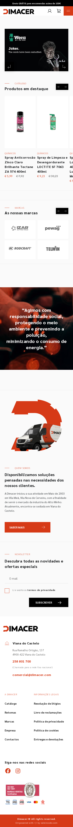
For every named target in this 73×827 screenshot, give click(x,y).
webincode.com (49, 822)
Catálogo (11, 703)
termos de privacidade (41, 589)
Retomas (10, 712)
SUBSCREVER (48, 602)
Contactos (12, 739)
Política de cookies (46, 730)
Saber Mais (17, 527)
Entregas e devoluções (48, 739)
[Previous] (9, 66)
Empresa (10, 730)
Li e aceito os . (34, 589)
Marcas (9, 721)
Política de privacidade (49, 721)
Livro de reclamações (48, 712)
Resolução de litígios (47, 703)
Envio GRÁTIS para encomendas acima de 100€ (36, 3)
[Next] (63, 66)
